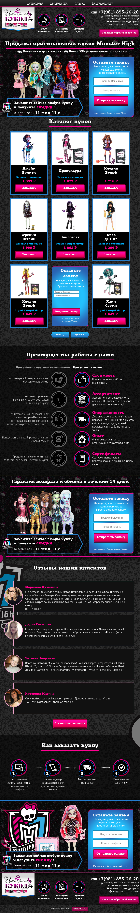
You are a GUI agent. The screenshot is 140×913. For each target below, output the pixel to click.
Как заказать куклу (102, 2)
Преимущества (58, 2)
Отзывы (80, 2)
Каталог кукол (35, 2)
